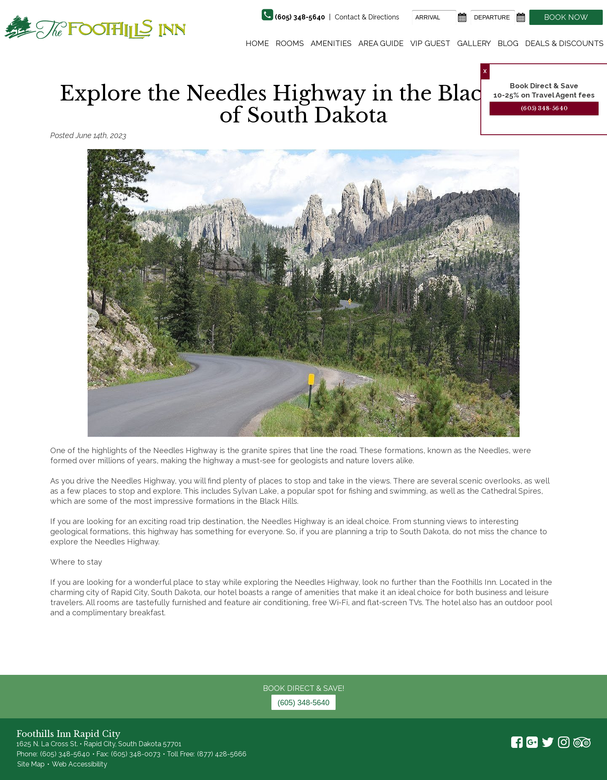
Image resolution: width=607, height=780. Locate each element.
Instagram (563, 742)
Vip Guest (430, 43)
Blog (508, 43)
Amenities (331, 43)
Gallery (474, 43)
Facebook (517, 742)
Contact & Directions (367, 17)
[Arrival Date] (434, 17)
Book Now (566, 17)
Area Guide (381, 43)
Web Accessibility (79, 764)
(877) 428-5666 (222, 754)
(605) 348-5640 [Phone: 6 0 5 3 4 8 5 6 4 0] (303, 702)
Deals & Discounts (564, 43)
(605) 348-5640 (544, 108)
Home (257, 43)
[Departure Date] (493, 17)
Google (532, 742)
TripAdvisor (582, 742)
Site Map (31, 764)
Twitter (548, 742)
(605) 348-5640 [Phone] (300, 17)
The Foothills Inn (95, 27)
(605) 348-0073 (135, 754)
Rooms (290, 43)
